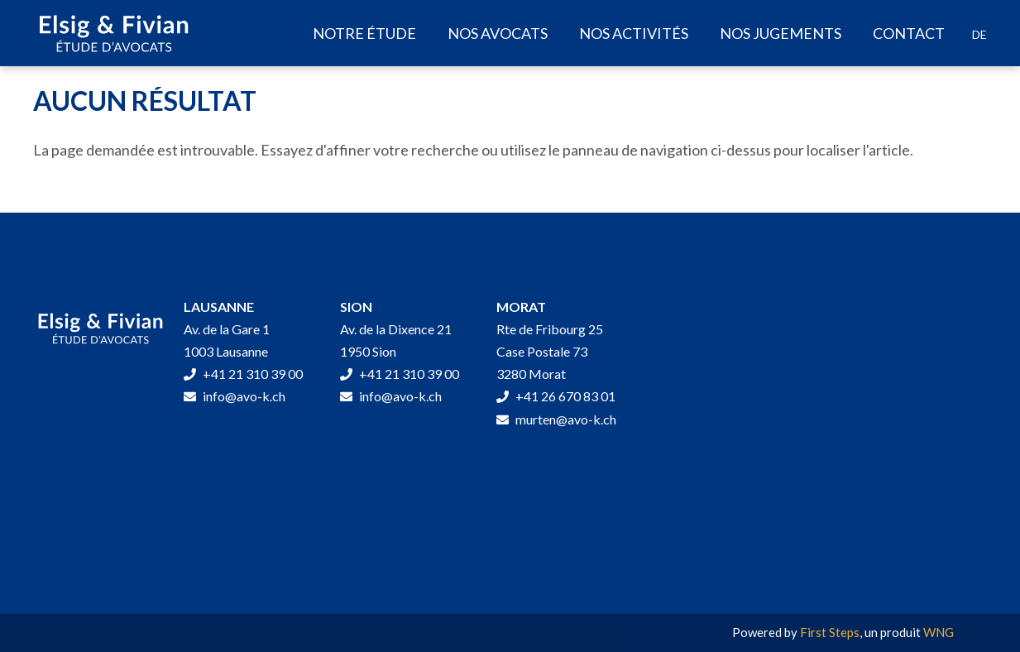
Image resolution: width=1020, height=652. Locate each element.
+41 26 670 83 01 (555, 396)
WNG (938, 632)
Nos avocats (498, 33)
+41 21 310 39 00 (243, 373)
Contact (909, 33)
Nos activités (633, 33)
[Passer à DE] (979, 35)
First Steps (830, 632)
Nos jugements (780, 33)
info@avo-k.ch (234, 396)
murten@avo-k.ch (556, 419)
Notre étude (364, 33)
